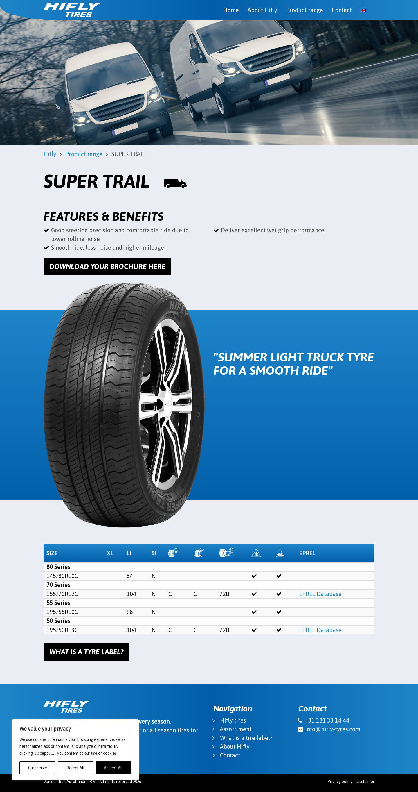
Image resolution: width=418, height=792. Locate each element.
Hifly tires (233, 720)
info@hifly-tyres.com (332, 729)
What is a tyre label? (86, 652)
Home (231, 10)
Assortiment (235, 729)
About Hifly (262, 10)
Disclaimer (365, 781)
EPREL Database (320, 594)
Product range (304, 10)
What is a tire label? (246, 737)
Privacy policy (339, 781)
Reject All (75, 768)
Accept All (113, 768)
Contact (342, 10)
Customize (37, 768)
